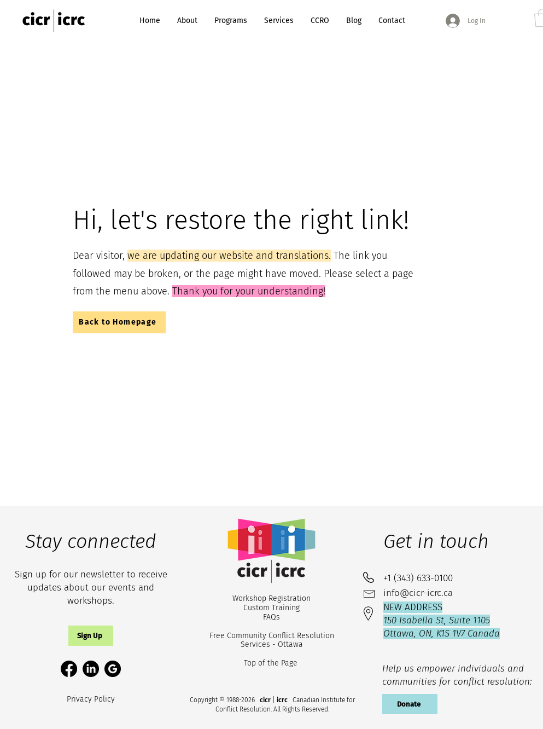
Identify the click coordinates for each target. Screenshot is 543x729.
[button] (90, 636)
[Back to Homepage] (119, 322)
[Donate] (409, 704)
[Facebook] (69, 669)
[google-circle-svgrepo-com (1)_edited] (112, 669)
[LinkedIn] (91, 669)
